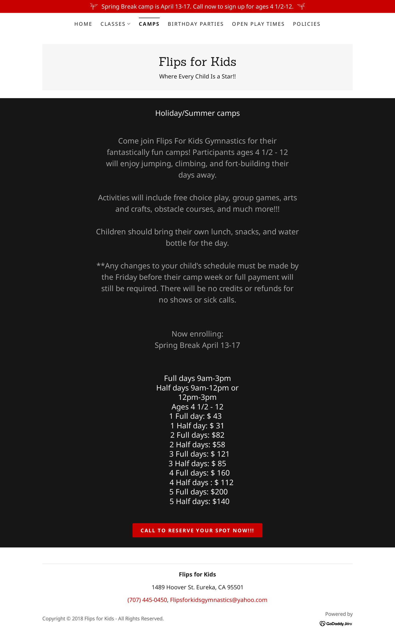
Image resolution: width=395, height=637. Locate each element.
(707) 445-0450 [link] (147, 600)
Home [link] (83, 23)
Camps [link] (149, 23)
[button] (116, 24)
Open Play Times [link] (258, 23)
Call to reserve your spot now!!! (198, 530)
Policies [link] (307, 23)
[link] (197, 64)
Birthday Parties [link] (196, 23)
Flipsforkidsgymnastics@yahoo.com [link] (219, 600)
